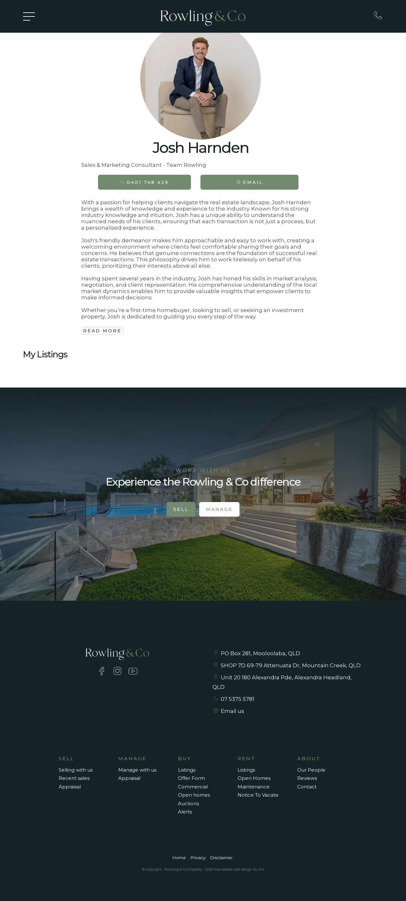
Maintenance (254, 787)
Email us (232, 711)
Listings (186, 770)
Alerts (185, 812)
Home (179, 857)
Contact (307, 787)
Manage (219, 509)
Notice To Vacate (258, 795)
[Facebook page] (103, 672)
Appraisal (70, 787)
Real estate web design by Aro (239, 869)
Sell (181, 509)
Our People (311, 770)
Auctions (188, 803)
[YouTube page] (133, 672)
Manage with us (137, 770)
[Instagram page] (118, 672)
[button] (249, 182)
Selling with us (76, 770)
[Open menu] (29, 16)
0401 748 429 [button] (144, 182)
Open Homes (254, 778)
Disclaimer (221, 857)
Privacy (198, 857)
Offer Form (191, 778)
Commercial (193, 787)
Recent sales (74, 778)
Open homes (194, 795)
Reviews (307, 778)
